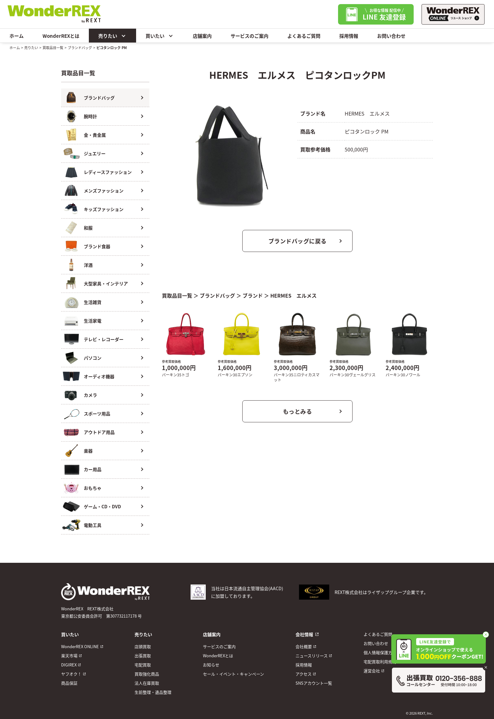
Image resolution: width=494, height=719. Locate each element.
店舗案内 (202, 35)
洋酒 (88, 265)
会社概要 (304, 646)
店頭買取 (143, 646)
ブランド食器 (97, 246)
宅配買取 (143, 665)
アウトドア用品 (99, 432)
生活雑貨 (92, 302)
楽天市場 (69, 656)
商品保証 (69, 683)
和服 (88, 228)
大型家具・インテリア (106, 283)
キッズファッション (103, 209)
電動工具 (92, 525)
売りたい (112, 36)
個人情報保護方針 (380, 652)
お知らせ (211, 665)
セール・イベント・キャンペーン (233, 674)
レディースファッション (108, 172)
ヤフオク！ (71, 674)
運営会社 (372, 671)
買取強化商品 (147, 674)
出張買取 (143, 656)
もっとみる (297, 411)
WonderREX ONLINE (80, 646)
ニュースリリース (312, 656)
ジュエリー (95, 153)
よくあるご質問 (303, 35)
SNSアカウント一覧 (314, 683)
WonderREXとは (61, 35)
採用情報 (348, 35)
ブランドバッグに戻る (297, 241)
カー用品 (92, 469)
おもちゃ (92, 488)
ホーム (16, 35)
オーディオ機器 (99, 376)
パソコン (92, 358)
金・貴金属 (95, 135)
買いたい (160, 36)
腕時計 (90, 116)
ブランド (253, 295)
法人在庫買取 (147, 683)
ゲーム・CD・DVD (102, 506)
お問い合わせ (391, 35)
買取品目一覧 (53, 47)
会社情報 (304, 634)
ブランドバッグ (80, 47)
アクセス (304, 674)
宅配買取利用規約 (380, 662)
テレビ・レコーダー (103, 339)
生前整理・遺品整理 (153, 692)
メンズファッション (103, 190)
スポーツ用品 (97, 413)
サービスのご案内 (249, 35)
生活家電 (92, 320)
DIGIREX (69, 665)
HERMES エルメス (293, 295)
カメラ (90, 395)
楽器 (88, 451)
